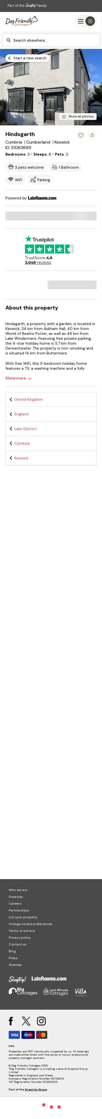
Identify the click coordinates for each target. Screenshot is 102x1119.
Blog (12, 951)
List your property (23, 917)
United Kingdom (28, 399)
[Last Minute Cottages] (21, 21)
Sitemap (15, 965)
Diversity (16, 897)
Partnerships (19, 910)
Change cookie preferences (30, 924)
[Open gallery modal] (51, 87)
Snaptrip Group (36, 1089)
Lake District (25, 428)
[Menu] (86, 21)
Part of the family (27, 5)
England (21, 414)
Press (13, 958)
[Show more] (18, 378)
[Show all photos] (78, 116)
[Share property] (92, 135)
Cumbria (22, 443)
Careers (15, 903)
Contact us (17, 944)
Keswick (21, 458)
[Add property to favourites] (80, 135)
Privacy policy (20, 937)
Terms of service (22, 931)
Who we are (18, 890)
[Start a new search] (27, 58)
